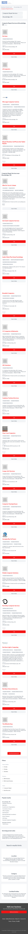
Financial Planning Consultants (9, 814)
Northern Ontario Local (6, 7)
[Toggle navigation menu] (26, 2)
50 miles (5, 769)
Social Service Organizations (8, 807)
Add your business (14, 912)
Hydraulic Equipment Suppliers (9, 820)
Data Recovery (7, 790)
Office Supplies (5, 810)
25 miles (5, 766)
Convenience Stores (7, 808)
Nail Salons (4, 805)
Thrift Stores (5, 824)
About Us (17, 918)
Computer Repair (7, 788)
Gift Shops (4, 818)
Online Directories (10, 918)
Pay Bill (18, 921)
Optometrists (5, 812)
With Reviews (7, 778)
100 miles (6, 771)
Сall (14, 53)
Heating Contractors (7, 803)
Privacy (14, 921)
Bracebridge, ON (18, 7)
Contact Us (23, 918)
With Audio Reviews (8, 781)
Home (3, 918)
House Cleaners (6, 816)
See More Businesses (14, 753)
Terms (9, 921)
